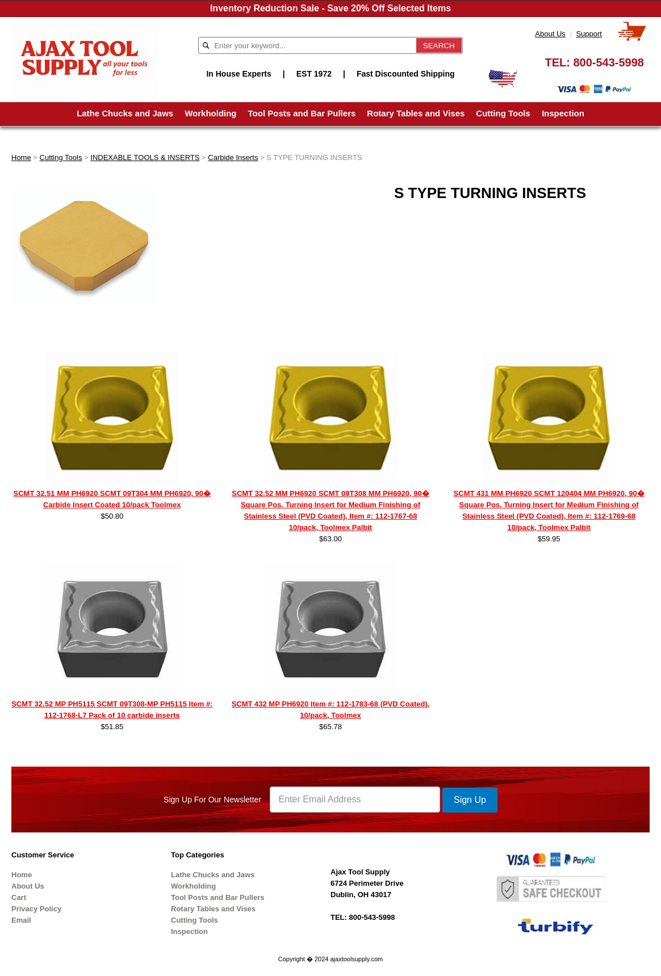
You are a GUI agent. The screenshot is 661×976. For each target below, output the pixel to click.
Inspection (563, 113)
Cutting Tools (503, 113)
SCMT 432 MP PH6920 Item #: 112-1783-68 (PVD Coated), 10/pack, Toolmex (331, 710)
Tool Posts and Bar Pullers (302, 113)
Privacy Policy (36, 909)
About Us (550, 34)
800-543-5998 (608, 62)
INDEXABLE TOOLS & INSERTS (144, 157)
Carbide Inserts (233, 157)
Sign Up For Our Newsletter (212, 799)
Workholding (210, 113)
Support (589, 34)
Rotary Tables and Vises (416, 113)
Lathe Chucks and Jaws (125, 113)
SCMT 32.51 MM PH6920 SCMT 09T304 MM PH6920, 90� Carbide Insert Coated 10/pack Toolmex (112, 499)
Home (21, 157)
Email (21, 920)
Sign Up (470, 800)
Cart (18, 897)
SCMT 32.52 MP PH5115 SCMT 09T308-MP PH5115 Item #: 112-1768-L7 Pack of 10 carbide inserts (111, 710)
